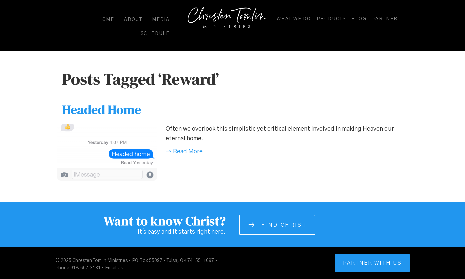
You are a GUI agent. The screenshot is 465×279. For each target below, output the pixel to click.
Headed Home (101, 109)
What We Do (294, 19)
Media (161, 19)
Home (106, 19)
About (133, 19)
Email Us (114, 268)
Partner (385, 19)
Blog (358, 19)
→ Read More (184, 152)
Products (331, 19)
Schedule (155, 33)
